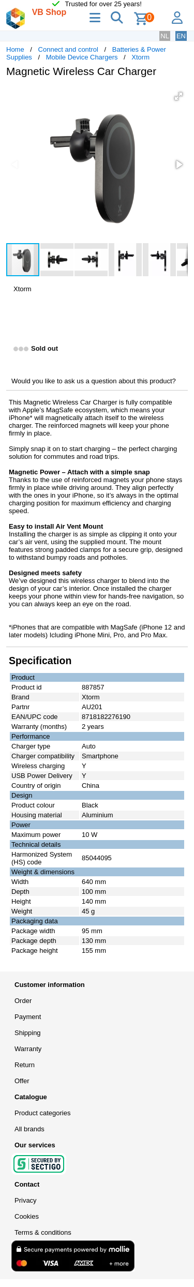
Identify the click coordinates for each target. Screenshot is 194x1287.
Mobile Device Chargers (82, 57)
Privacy (25, 1200)
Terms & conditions (42, 1232)
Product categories (42, 1113)
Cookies (26, 1216)
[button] (178, 96)
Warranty (27, 1049)
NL (164, 36)
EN (181, 36)
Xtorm (140, 57)
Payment (27, 1017)
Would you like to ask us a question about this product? (93, 381)
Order (23, 1001)
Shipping (27, 1033)
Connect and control (68, 49)
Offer (21, 1081)
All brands (29, 1129)
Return (24, 1065)
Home (15, 49)
